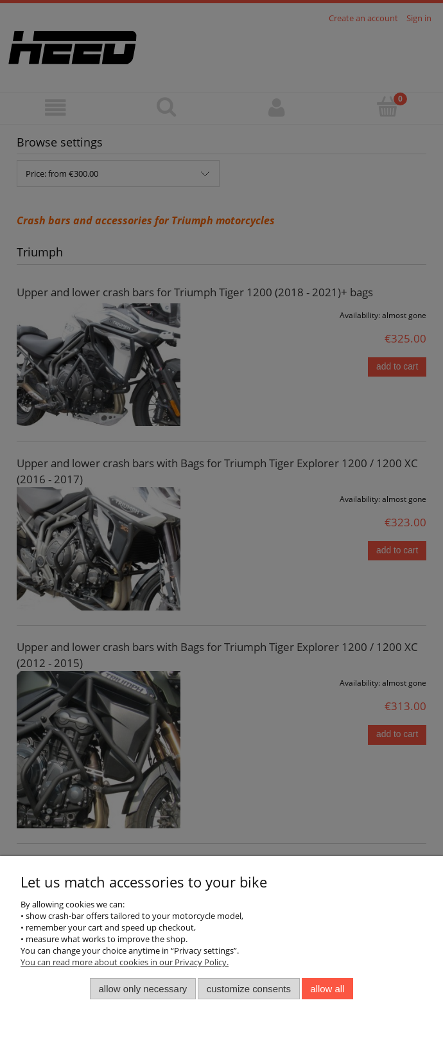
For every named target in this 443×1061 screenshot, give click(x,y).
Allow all (327, 988)
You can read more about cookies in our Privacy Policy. (125, 962)
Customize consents (249, 988)
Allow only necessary (143, 988)
